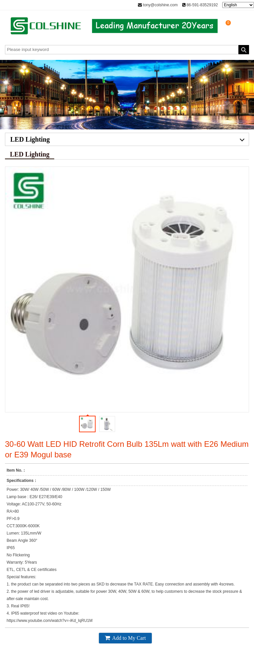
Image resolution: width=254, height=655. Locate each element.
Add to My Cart (125, 638)
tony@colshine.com (158, 5)
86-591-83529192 (200, 5)
